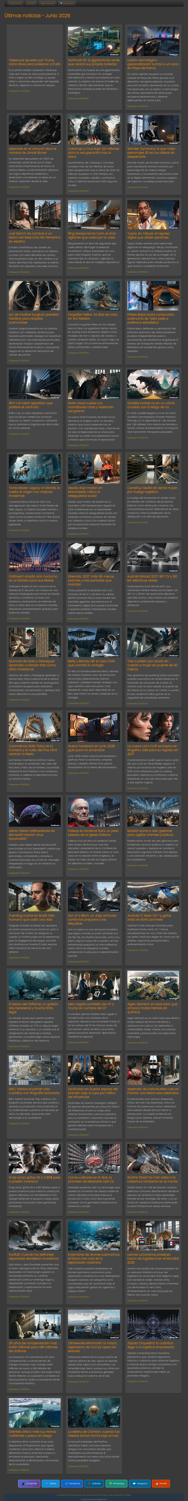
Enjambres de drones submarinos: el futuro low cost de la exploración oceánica (94, 1258)
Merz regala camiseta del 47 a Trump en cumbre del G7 (91, 1006)
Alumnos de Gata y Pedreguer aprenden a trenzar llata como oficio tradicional (32, 665)
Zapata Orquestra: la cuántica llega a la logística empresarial (150, 1345)
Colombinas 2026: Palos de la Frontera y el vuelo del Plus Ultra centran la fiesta (33, 750)
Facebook (72, 1483)
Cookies (127, 1495)
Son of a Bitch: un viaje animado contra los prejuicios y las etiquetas (92, 919)
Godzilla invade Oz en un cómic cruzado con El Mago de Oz (151, 405)
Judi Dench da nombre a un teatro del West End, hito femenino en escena (35, 237)
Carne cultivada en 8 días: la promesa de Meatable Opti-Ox (91, 1179)
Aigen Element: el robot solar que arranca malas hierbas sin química (152, 1008)
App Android (47, 3)
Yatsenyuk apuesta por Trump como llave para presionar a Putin (34, 62)
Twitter (50, 1483)
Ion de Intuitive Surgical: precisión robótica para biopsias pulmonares (34, 318)
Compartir (29, 1484)
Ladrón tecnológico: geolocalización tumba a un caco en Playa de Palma (153, 64)
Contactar (62, 1495)
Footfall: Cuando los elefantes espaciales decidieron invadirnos (33, 1256)
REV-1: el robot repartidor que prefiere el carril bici (30, 405)
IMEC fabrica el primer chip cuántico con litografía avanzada (34, 1091)
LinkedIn (94, 1483)
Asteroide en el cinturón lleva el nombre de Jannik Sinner (32, 151)
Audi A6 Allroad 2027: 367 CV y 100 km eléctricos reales (152, 578)
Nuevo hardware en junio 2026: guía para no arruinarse (91, 748)
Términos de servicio (110, 1495)
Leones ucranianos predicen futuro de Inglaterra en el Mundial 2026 (153, 1258)
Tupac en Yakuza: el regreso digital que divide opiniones (148, 235)
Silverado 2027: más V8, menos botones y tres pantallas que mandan (91, 580)
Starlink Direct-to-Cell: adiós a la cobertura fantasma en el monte (152, 1179)
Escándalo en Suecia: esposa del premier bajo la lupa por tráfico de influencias (93, 1093)
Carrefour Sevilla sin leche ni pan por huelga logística (152, 490)
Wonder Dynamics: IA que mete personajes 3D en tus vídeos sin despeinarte (151, 153)
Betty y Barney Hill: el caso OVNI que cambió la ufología (91, 663)
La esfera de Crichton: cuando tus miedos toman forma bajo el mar (94, 1434)
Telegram (139, 1483)
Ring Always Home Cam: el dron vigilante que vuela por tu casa (92, 235)
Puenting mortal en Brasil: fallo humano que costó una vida (32, 917)
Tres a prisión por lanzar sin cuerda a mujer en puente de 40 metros (152, 665)
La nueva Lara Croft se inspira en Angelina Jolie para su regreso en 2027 (152, 750)
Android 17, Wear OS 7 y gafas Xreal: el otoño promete (149, 917)
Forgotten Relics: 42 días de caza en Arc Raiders (92, 316)
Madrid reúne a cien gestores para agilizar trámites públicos (150, 833)
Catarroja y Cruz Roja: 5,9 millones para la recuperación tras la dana (93, 153)
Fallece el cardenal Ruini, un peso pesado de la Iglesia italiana (93, 833)
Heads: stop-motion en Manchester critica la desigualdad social (85, 492)
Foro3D (31, 3)
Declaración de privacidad (83, 1495)
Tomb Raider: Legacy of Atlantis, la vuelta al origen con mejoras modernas (34, 492)
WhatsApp (116, 1483)
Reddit (161, 1483)
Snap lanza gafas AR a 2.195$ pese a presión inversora (34, 1179)
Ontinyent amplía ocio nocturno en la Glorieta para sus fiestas (33, 578)
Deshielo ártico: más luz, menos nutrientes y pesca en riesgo (32, 1434)
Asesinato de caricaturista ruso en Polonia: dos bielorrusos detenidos (153, 1091)
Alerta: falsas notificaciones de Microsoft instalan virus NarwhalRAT (32, 835)
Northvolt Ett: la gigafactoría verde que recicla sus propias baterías (94, 62)
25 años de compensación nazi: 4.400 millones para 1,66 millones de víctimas (33, 1347)
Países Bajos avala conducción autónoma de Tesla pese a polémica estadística (150, 318)
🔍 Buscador (67, 3)
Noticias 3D (15, 3)
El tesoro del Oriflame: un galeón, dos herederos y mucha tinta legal (33, 1008)
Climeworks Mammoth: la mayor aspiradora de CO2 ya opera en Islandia (92, 1347)
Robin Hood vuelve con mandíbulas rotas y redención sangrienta (91, 407)
